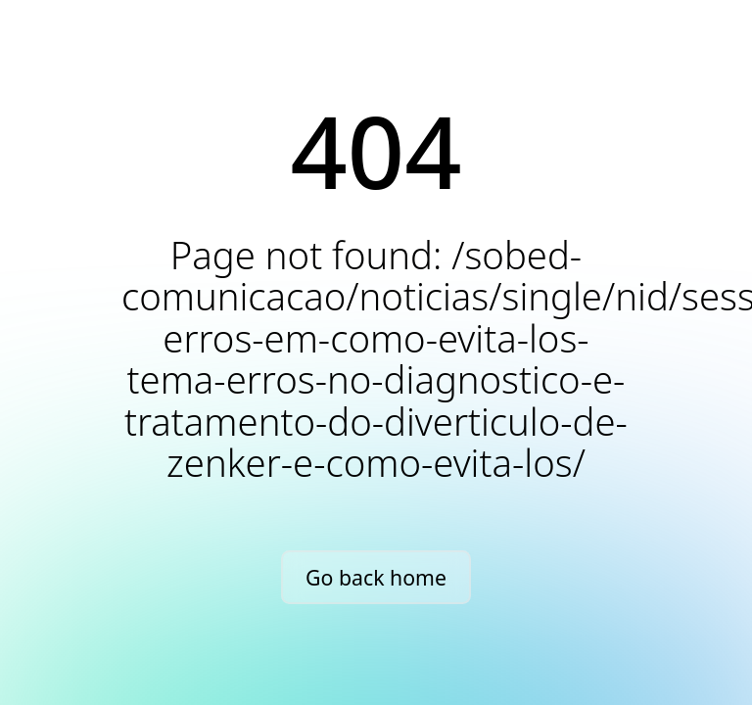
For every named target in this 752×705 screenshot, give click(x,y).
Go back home (376, 577)
